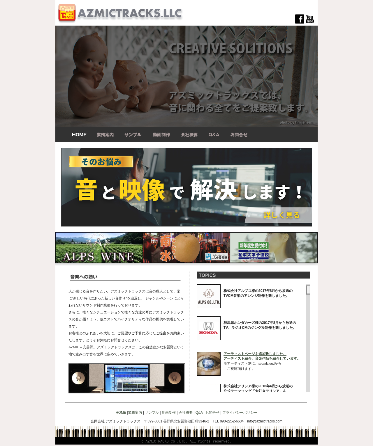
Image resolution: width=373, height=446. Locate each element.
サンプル (152, 413)
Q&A (199, 413)
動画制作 (169, 413)
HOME (121, 413)
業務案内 (135, 413)
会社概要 (186, 413)
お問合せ (212, 413)
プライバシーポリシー (239, 413)
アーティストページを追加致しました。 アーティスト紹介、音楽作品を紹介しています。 (262, 356)
